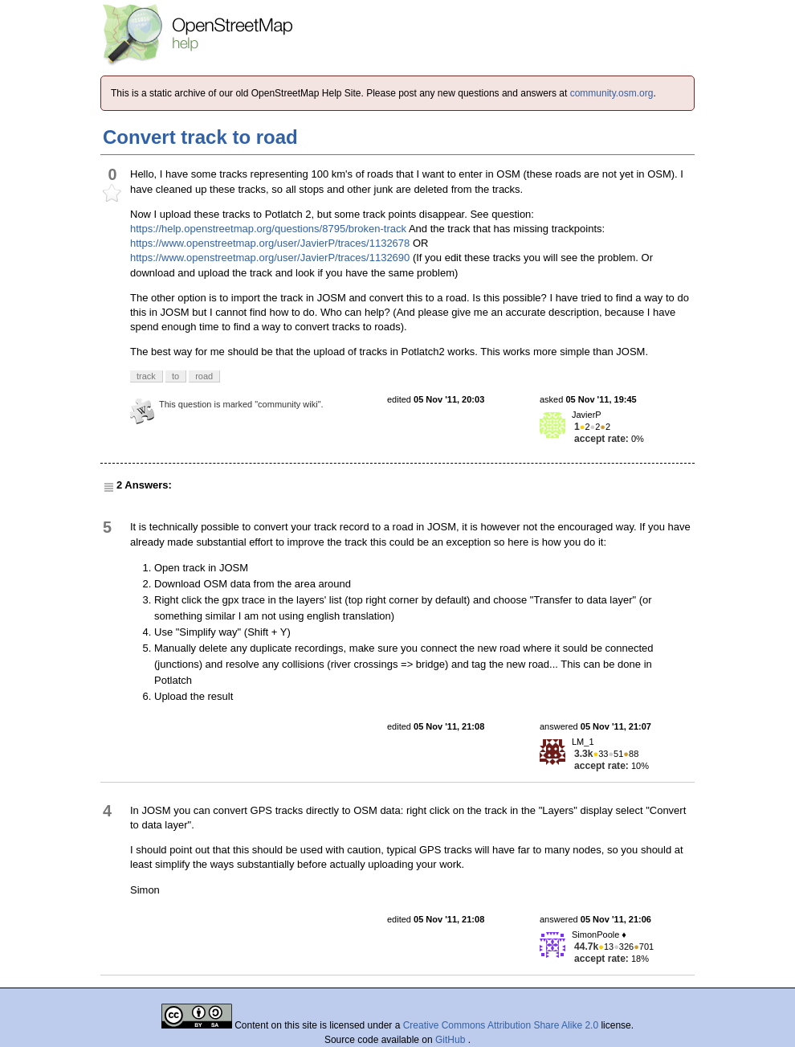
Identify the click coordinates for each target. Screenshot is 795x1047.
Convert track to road (200, 137)
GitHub (451, 1039)
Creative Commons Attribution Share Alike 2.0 (500, 1025)
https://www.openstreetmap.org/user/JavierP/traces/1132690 (270, 258)
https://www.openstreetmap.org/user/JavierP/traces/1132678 (270, 243)
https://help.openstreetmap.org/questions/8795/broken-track (268, 229)
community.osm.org (612, 93)
